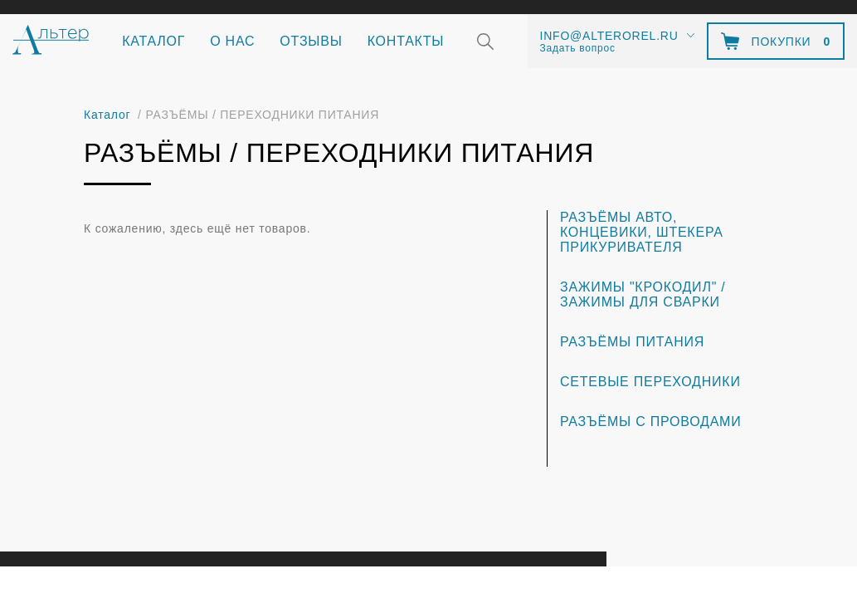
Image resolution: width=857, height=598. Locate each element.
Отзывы (311, 41)
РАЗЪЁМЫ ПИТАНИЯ (632, 342)
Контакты (406, 41)
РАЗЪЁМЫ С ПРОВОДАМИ (651, 421)
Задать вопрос (578, 48)
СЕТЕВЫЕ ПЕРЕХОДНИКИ (650, 382)
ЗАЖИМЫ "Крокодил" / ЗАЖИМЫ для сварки (643, 294)
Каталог (153, 41)
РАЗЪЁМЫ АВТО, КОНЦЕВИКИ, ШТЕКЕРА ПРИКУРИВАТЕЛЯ (641, 232)
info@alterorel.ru (609, 35)
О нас (232, 41)
